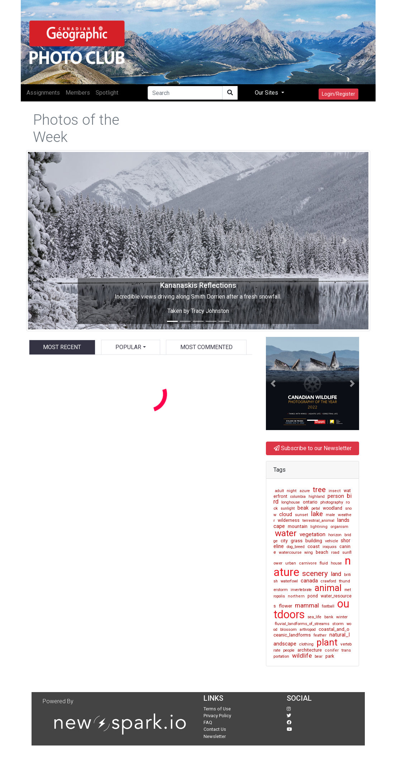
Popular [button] (128, 347)
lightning (319, 526)
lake (317, 514)
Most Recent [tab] (62, 347)
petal (315, 508)
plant (327, 642)
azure (305, 491)
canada (309, 580)
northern (296, 596)
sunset (301, 515)
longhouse (290, 502)
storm (338, 623)
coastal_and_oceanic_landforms (311, 632)
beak (303, 508)
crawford (328, 581)
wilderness (289, 520)
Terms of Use (217, 708)
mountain (297, 526)
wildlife (302, 655)
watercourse (290, 552)
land (336, 574)
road (335, 552)
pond (312, 596)
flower (285, 606)
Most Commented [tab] (206, 347)
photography (331, 502)
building (313, 540)
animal (328, 588)
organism (339, 526)
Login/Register (338, 94)
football (328, 606)
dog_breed (296, 546)
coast (313, 546)
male (330, 515)
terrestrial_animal (318, 520)
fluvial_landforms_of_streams (302, 623)
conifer (332, 650)
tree (319, 489)
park (329, 656)
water (286, 533)
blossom (288, 629)
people (289, 650)
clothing (306, 644)
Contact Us (215, 729)
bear (319, 656)
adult (279, 491)
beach (322, 552)
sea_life (314, 617)
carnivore (308, 563)
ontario (310, 502)
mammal (307, 605)
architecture (309, 650)
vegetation (312, 534)
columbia (298, 496)
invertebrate (301, 589)
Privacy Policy (217, 715)
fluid (324, 563)
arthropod (308, 629)
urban (290, 563)
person (336, 496)
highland (317, 496)
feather (320, 635)
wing (308, 552)
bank (328, 617)
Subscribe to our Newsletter (313, 448)
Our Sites (267, 92)
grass (296, 540)
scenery (315, 573)
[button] (52, 240)
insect (335, 491)
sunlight (288, 508)
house (336, 563)
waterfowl (289, 581)
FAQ (208, 722)
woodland (332, 508)
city (284, 540)
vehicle (331, 541)
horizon (335, 535)
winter (342, 616)
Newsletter (215, 736)
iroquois (330, 546)
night (292, 490)
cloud (285, 514)
